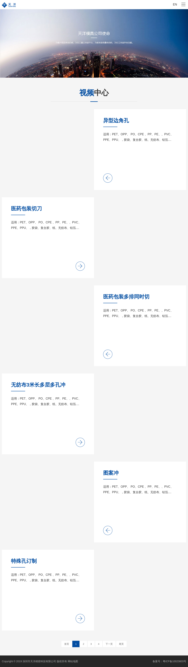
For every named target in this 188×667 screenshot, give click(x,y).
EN (175, 4)
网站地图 (73, 661)
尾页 (121, 644)
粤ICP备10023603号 (174, 661)
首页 (66, 644)
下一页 (109, 644)
